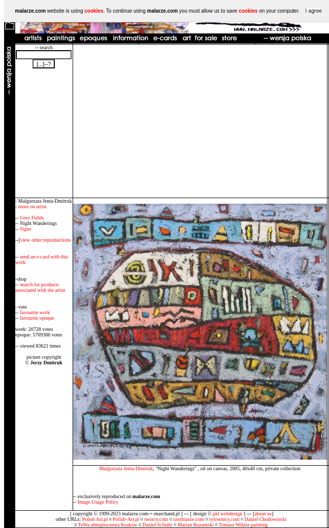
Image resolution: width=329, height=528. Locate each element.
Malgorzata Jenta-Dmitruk (126, 468)
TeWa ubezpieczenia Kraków (108, 524)
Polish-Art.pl (126, 519)
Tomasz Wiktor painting (243, 524)
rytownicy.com (224, 519)
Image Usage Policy (98, 502)
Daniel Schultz (157, 524)
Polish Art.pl (95, 519)
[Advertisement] (200, 121)
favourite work (35, 312)
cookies (93, 11)
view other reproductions (45, 240)
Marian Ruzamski (196, 524)
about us (263, 513)
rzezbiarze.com (188, 519)
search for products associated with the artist (40, 287)
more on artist (32, 206)
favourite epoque (37, 318)
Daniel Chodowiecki (265, 519)
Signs (25, 229)
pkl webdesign (227, 513)
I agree (313, 11)
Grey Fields (32, 217)
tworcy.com (156, 519)
